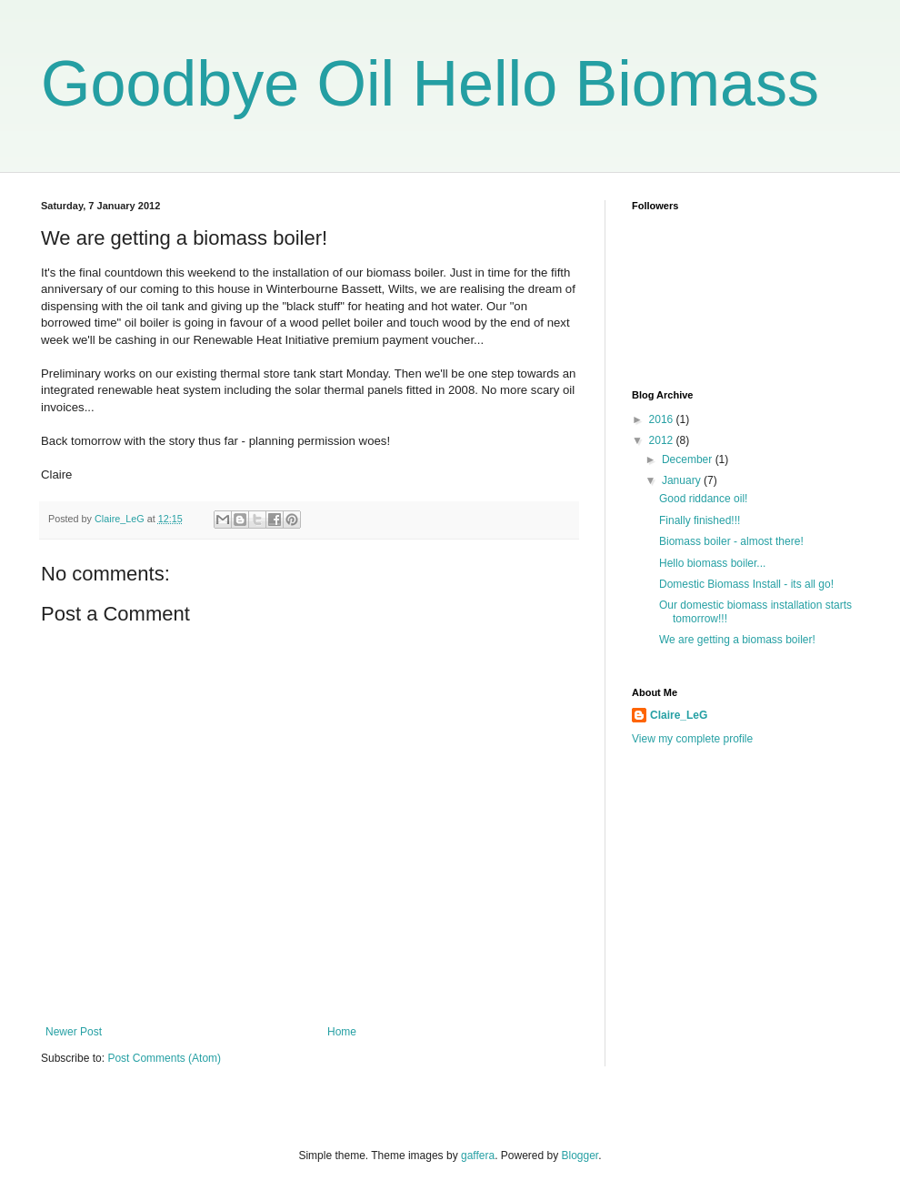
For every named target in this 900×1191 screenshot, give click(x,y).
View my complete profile (692, 738)
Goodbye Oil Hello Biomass (430, 83)
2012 (662, 440)
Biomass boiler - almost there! (731, 541)
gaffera (478, 1155)
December (688, 459)
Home (341, 1031)
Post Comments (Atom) (164, 1058)
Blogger (580, 1155)
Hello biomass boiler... (712, 563)
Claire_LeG (678, 715)
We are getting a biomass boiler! (737, 639)
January (683, 480)
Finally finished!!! (699, 520)
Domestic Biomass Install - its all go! (746, 584)
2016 (662, 419)
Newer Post (73, 1031)
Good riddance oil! (703, 498)
